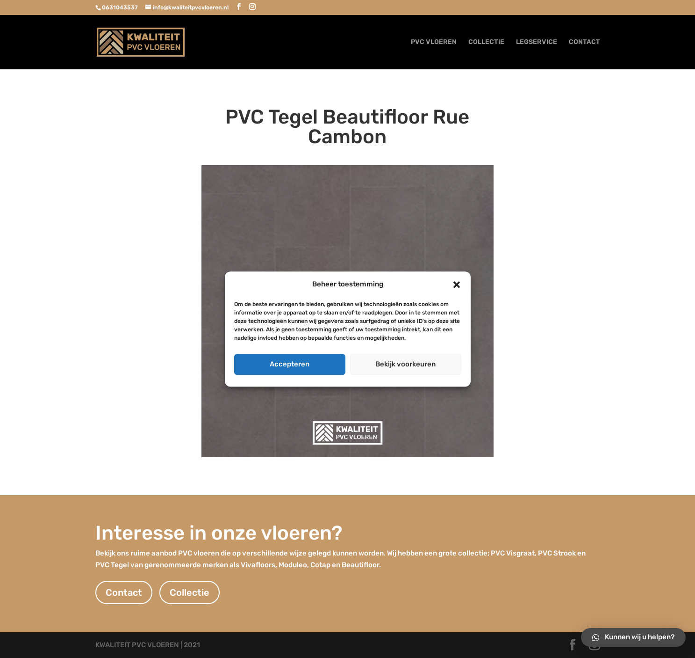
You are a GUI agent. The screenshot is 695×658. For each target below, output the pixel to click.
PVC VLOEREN (434, 42)
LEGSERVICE (536, 42)
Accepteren (289, 364)
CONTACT (584, 42)
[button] (456, 284)
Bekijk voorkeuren (405, 364)
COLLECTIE (486, 42)
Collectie (189, 592)
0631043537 (120, 7)
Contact (124, 592)
